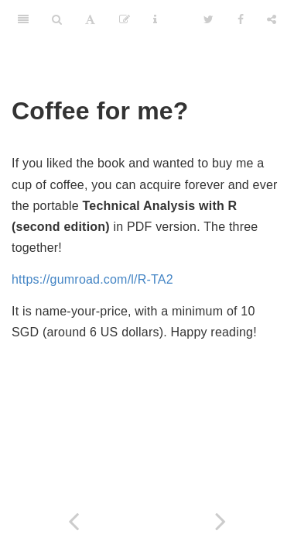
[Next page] (220, 521)
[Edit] (125, 19)
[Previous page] (73, 521)
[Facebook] (240, 19)
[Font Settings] (90, 19)
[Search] (57, 19)
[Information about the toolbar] (155, 19)
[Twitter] (208, 19)
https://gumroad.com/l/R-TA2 (92, 279)
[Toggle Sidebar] (23, 19)
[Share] (271, 19)
